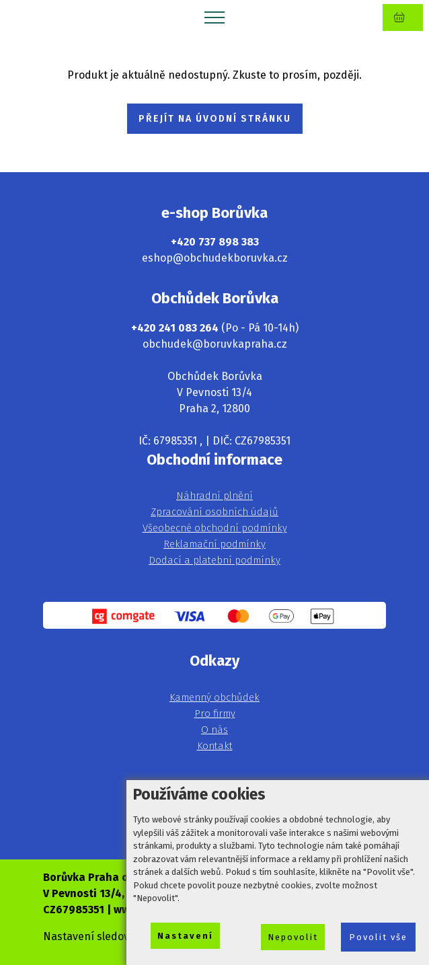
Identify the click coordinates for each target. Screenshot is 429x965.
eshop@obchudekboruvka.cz (215, 258)
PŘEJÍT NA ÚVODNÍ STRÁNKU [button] (215, 118)
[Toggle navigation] (214, 17)
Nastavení (185, 936)
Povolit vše (378, 937)
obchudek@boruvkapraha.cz (215, 344)
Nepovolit (293, 937)
